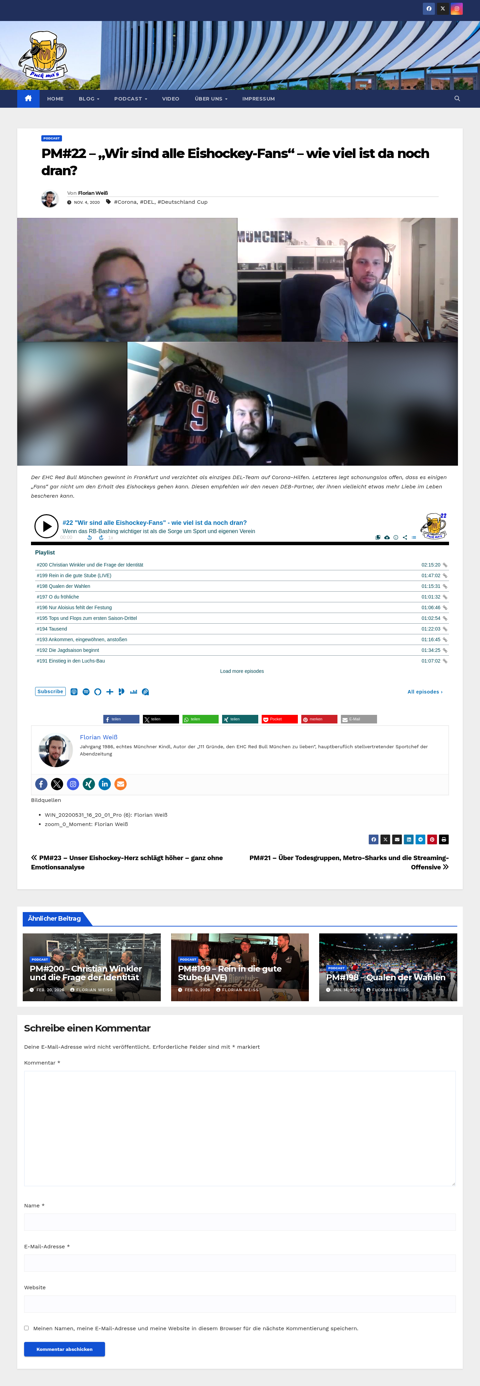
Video (171, 99)
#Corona (125, 202)
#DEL (147, 202)
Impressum (258, 99)
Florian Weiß (93, 193)
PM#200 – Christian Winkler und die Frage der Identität (86, 973)
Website (35, 1287)
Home (55, 99)
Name (34, 1205)
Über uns (210, 99)
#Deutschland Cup (183, 202)
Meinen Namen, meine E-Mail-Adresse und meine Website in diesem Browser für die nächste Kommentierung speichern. (195, 1328)
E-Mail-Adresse (47, 1246)
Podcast (129, 99)
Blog (87, 99)
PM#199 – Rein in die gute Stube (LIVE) (230, 973)
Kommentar (42, 1062)
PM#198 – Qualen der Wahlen (386, 977)
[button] (457, 98)
